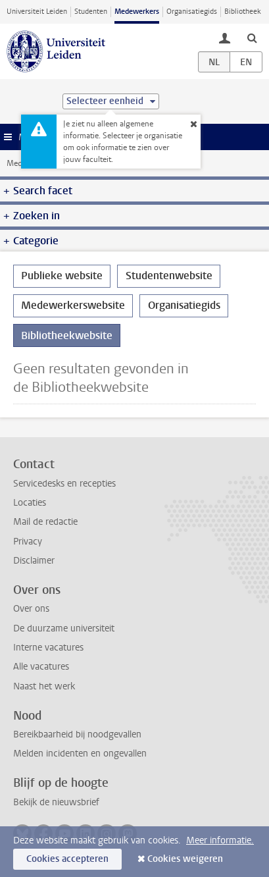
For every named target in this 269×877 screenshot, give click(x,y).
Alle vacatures (41, 666)
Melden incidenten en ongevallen (80, 753)
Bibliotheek (242, 11)
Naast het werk (44, 686)
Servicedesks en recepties (64, 483)
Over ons (31, 608)
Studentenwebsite (169, 275)
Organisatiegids (191, 11)
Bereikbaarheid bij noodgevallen (77, 734)
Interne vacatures (48, 647)
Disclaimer (34, 560)
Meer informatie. (220, 840)
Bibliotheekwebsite (66, 335)
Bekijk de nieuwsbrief (56, 802)
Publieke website (62, 275)
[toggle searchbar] (251, 37)
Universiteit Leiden (37, 11)
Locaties (29, 502)
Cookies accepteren (67, 859)
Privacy (27, 541)
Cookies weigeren (185, 859)
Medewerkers (136, 11)
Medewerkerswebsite (73, 305)
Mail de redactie (45, 522)
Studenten (90, 11)
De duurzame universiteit (63, 628)
